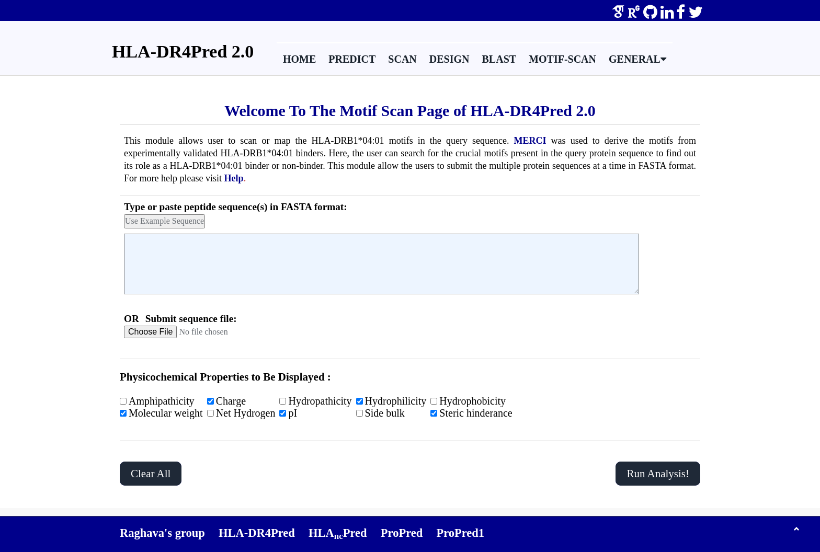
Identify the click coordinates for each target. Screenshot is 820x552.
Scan (402, 59)
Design (449, 59)
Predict (351, 59)
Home (299, 59)
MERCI (530, 140)
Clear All (150, 473)
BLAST (499, 59)
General (637, 59)
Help (233, 178)
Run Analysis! (658, 473)
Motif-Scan (562, 59)
